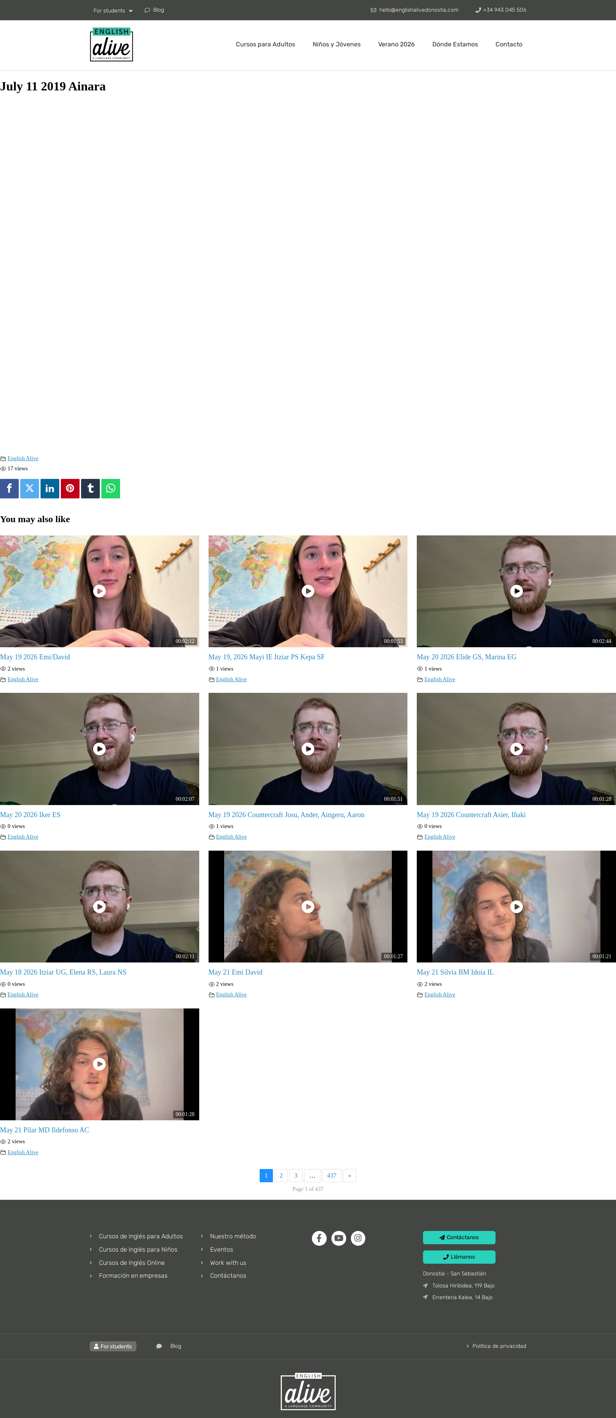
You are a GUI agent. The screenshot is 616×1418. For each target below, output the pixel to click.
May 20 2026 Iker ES (30, 815)
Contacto (509, 44)
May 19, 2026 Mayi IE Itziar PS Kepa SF (267, 657)
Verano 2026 (396, 44)
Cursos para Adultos (265, 44)
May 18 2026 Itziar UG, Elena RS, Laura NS (63, 972)
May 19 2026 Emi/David (35, 657)
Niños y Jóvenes (337, 44)
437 (331, 1175)
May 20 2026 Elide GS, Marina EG (466, 657)
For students (113, 11)
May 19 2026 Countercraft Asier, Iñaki (471, 815)
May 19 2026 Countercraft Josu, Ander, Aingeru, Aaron (287, 815)
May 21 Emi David (235, 972)
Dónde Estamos (455, 44)
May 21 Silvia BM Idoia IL (455, 972)
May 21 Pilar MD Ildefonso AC (44, 1130)
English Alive (23, 458)
